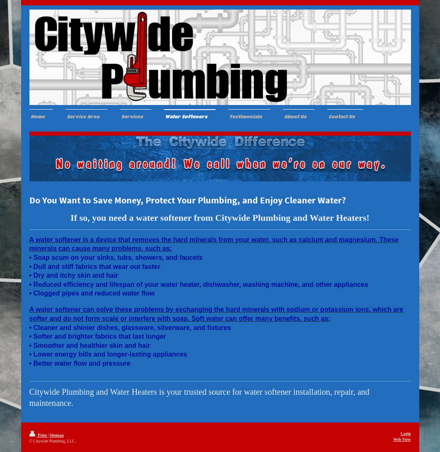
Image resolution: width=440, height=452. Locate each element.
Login (406, 433)
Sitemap (57, 435)
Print (38, 435)
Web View (402, 439)
